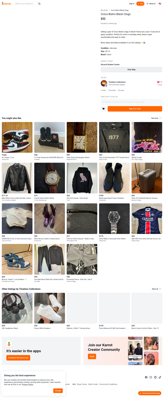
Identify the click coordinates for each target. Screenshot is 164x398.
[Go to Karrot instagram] (150, 377)
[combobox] (26, 4)
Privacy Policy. (31, 380)
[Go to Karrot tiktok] (160, 377)
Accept (59, 386)
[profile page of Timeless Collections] (104, 83)
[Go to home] (6, 3)
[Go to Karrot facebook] (146, 377)
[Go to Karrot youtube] (155, 377)
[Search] (39, 3)
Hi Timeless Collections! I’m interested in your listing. (131, 102)
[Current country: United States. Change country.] (160, 3)
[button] (156, 118)
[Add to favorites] (103, 109)
